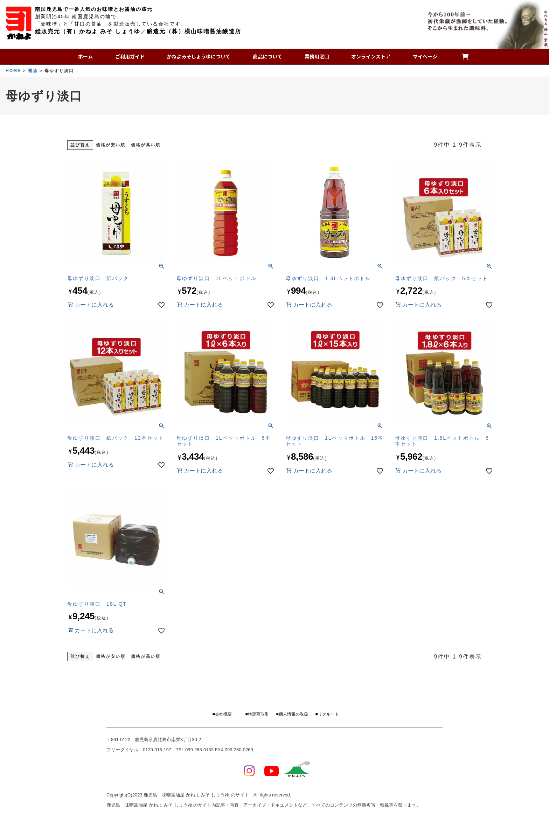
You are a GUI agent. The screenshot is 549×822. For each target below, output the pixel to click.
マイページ (417, 56)
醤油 (33, 70)
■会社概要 (221, 714)
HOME (13, 70)
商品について (267, 56)
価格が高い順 (145, 144)
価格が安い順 (110, 144)
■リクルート (327, 714)
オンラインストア (365, 56)
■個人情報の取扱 (292, 714)
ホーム (88, 56)
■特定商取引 (257, 714)
